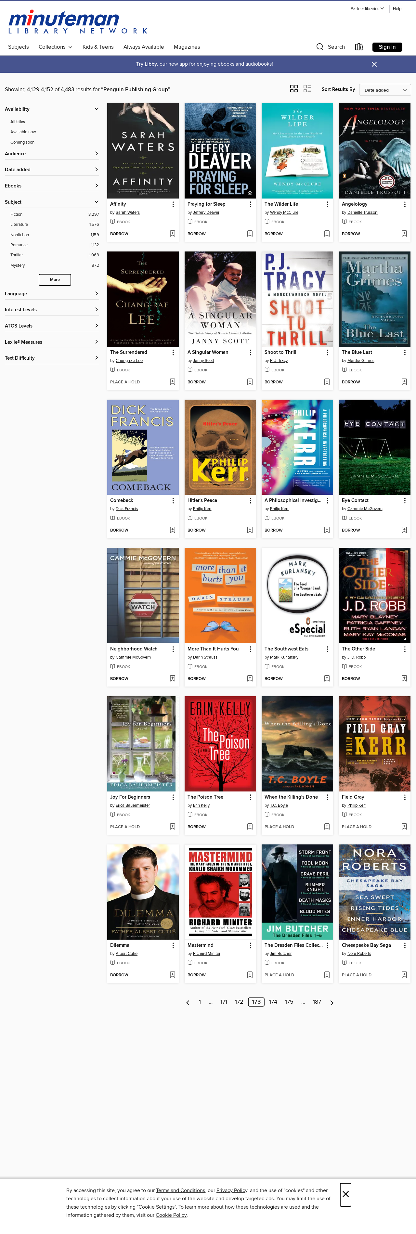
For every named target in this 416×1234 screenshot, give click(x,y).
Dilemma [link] (119, 945)
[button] (367, 8)
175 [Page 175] (289, 1002)
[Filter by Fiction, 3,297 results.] (54, 214)
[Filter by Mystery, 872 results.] (54, 265)
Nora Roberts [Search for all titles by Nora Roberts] (359, 953)
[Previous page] (188, 1002)
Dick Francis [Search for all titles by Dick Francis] (127, 508)
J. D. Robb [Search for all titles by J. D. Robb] (356, 657)
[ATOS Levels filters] (52, 326)
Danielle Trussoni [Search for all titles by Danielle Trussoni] (362, 212)
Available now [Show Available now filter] (23, 132)
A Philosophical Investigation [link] (294, 501)
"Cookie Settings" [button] (156, 1207)
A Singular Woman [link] (208, 352)
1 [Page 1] (200, 1002)
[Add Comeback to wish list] (172, 530)
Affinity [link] (118, 204)
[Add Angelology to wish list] (404, 234)
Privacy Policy (231, 1190)
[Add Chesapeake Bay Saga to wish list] (404, 975)
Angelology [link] (355, 204)
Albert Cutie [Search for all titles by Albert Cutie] (126, 953)
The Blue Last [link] (357, 352)
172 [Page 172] (239, 1002)
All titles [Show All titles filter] (17, 122)
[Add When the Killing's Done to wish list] (327, 827)
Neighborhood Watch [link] (134, 649)
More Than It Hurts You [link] (213, 649)
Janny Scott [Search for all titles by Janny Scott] (203, 360)
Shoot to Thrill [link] (280, 352)
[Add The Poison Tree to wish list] (250, 827)
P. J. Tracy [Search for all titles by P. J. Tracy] (279, 360)
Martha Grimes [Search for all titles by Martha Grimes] (360, 360)
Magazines (187, 47)
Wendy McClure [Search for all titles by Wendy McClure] (284, 212)
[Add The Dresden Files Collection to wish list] (327, 975)
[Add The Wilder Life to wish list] (327, 234)
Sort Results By (338, 89)
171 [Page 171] (223, 1002)
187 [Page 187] (317, 1002)
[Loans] (359, 48)
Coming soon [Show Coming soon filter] (22, 142)
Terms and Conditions (180, 1190)
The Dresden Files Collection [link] (294, 945)
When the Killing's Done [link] (291, 797)
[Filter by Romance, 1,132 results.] (54, 245)
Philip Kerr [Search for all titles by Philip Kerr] (202, 508)
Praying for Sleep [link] (207, 204)
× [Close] (346, 1195)
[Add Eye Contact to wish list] (404, 530)
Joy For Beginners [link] (130, 797)
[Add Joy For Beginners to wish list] (172, 827)
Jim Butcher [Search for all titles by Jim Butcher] (281, 953)
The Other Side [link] (358, 649)
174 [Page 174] (273, 1002)
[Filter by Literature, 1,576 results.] (54, 224)
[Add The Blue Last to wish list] (404, 382)
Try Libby (146, 64)
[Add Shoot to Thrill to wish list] (327, 382)
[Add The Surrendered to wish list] (172, 382)
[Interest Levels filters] (52, 310)
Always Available (144, 47)
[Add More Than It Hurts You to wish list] (250, 679)
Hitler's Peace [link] (202, 501)
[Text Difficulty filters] (52, 358)
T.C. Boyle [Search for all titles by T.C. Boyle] (279, 805)
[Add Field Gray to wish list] (404, 827)
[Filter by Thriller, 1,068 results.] (54, 255)
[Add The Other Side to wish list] (404, 679)
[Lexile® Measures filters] (52, 342)
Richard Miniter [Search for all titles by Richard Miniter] (206, 953)
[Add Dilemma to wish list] (172, 975)
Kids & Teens (98, 47)
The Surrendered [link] (128, 352)
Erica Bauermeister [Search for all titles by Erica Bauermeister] (133, 805)
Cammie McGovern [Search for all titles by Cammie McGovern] (365, 508)
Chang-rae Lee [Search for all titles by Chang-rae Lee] (129, 360)
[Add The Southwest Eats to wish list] (327, 679)
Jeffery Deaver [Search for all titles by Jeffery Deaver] (206, 212)
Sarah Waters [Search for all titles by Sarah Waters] (128, 212)
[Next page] (332, 1002)
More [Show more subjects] (55, 280)
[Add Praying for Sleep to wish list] (250, 234)
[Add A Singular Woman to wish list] (250, 382)
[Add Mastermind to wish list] (250, 975)
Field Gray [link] (353, 797)
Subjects (18, 47)
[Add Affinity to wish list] (172, 234)
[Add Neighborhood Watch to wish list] (172, 679)
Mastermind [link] (201, 945)
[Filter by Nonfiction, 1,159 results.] (54, 235)
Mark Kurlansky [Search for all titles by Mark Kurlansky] (284, 657)
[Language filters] (52, 294)
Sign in (387, 47)
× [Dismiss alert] (374, 64)
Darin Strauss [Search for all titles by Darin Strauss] (205, 657)
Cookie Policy (171, 1215)
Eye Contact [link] (355, 501)
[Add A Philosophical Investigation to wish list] (327, 530)
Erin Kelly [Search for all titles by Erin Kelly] (201, 805)
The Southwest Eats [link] (286, 649)
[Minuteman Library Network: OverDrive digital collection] (78, 22)
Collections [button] (56, 47)
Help (397, 8)
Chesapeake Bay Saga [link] (366, 945)
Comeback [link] (121, 501)
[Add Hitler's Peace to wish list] (250, 530)
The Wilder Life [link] (281, 204)
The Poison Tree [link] (205, 797)
